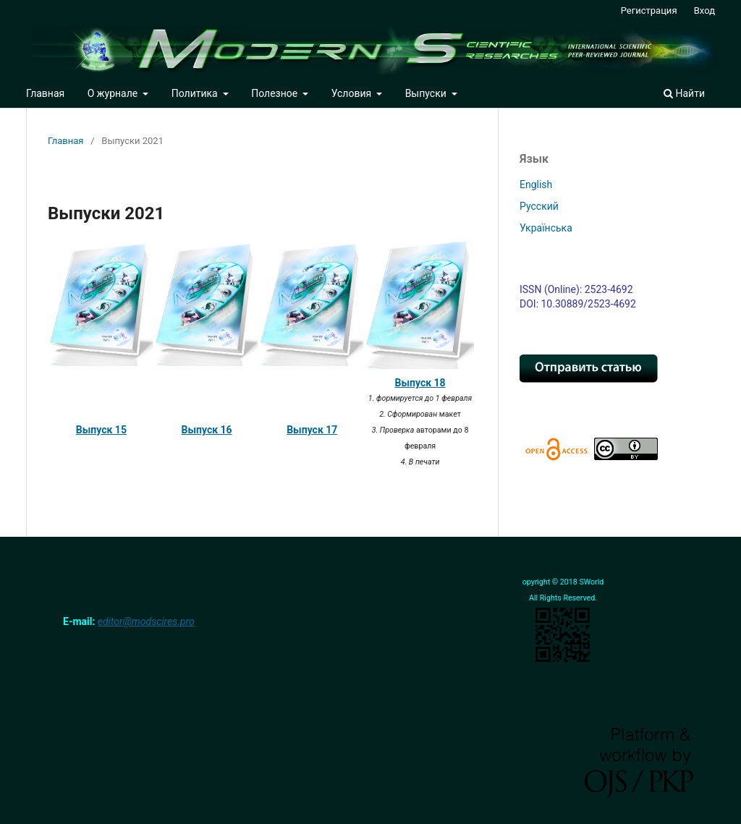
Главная (45, 93)
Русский (539, 206)
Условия (352, 93)
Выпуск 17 (312, 430)
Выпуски (427, 93)
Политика (196, 93)
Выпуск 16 (206, 430)
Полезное (275, 93)
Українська (546, 228)
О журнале (114, 93)
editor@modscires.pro (146, 621)
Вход (704, 10)
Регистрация (649, 10)
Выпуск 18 (419, 382)
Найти (684, 93)
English (536, 184)
